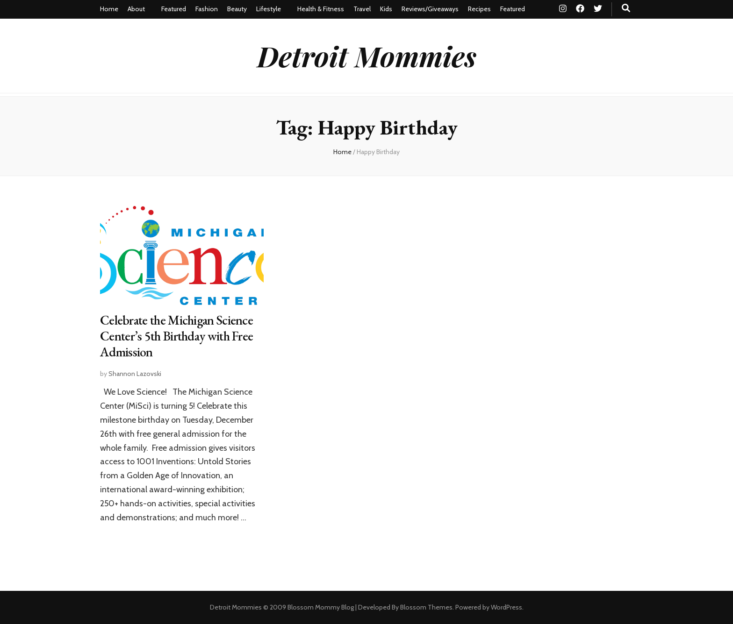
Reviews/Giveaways (430, 9)
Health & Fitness (320, 9)
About (136, 9)
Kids (386, 9)
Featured (173, 9)
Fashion (206, 9)
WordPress (506, 607)
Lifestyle (268, 9)
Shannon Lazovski (134, 373)
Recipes (479, 9)
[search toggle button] (626, 8)
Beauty (237, 9)
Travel (362, 9)
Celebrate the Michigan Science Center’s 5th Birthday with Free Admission (176, 336)
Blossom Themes (426, 607)
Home (109, 9)
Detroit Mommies (366, 55)
